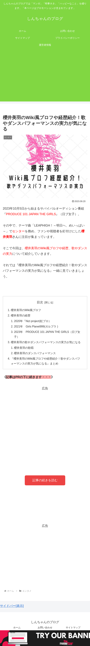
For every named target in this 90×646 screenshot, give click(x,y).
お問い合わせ (45, 629)
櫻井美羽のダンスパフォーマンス (35, 354)
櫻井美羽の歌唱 (24, 349)
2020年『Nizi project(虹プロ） (33, 321)
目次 (40, 302)
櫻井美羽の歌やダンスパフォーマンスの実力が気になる (46, 343)
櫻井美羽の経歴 (20, 315)
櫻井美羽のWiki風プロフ (26, 310)
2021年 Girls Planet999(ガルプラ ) (36, 327)
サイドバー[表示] (12, 608)
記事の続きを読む (45, 482)
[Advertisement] (45, 77)
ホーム (17, 629)
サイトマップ (73, 629)
